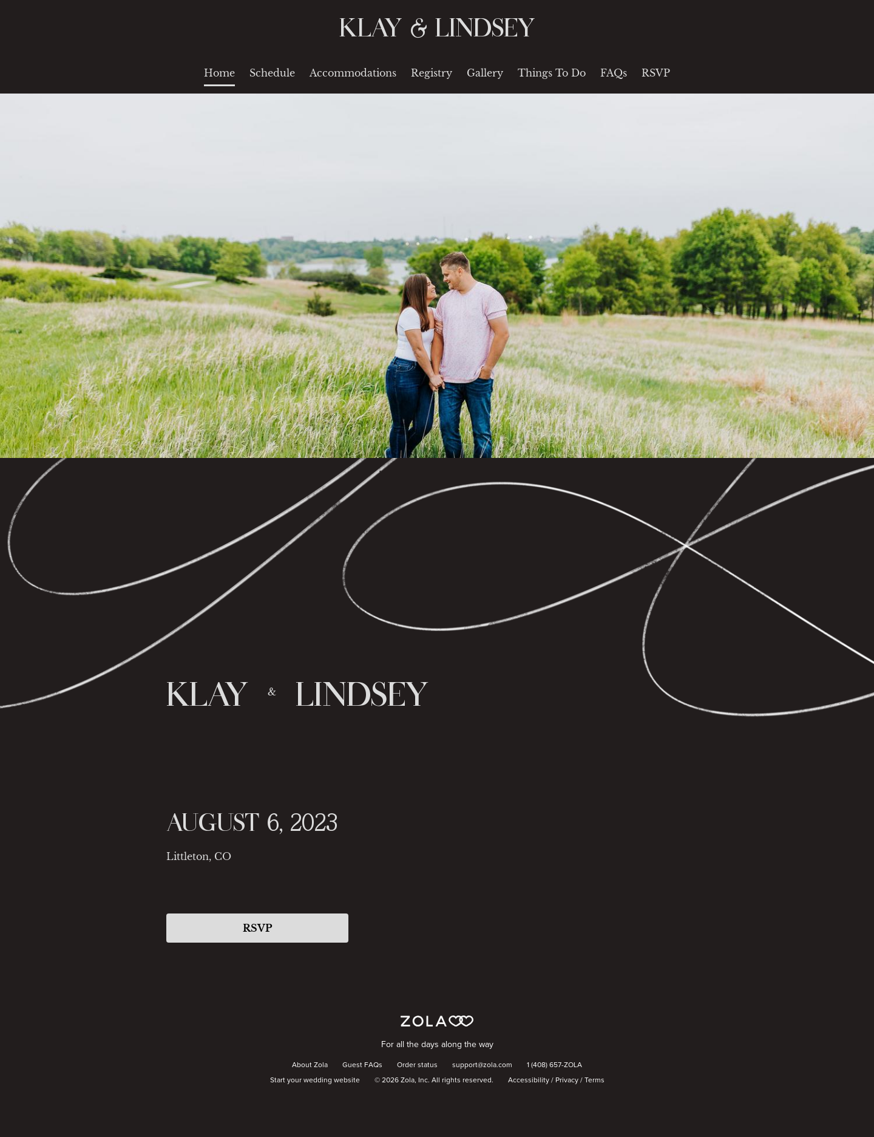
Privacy (566, 1080)
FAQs (613, 73)
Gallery (485, 73)
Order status (417, 1065)
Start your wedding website (315, 1080)
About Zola (310, 1065)
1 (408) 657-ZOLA (554, 1065)
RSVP (656, 73)
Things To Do (552, 73)
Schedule (272, 73)
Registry (431, 73)
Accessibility (528, 1080)
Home (219, 73)
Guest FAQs (362, 1065)
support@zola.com (482, 1065)
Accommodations (353, 73)
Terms (594, 1080)
